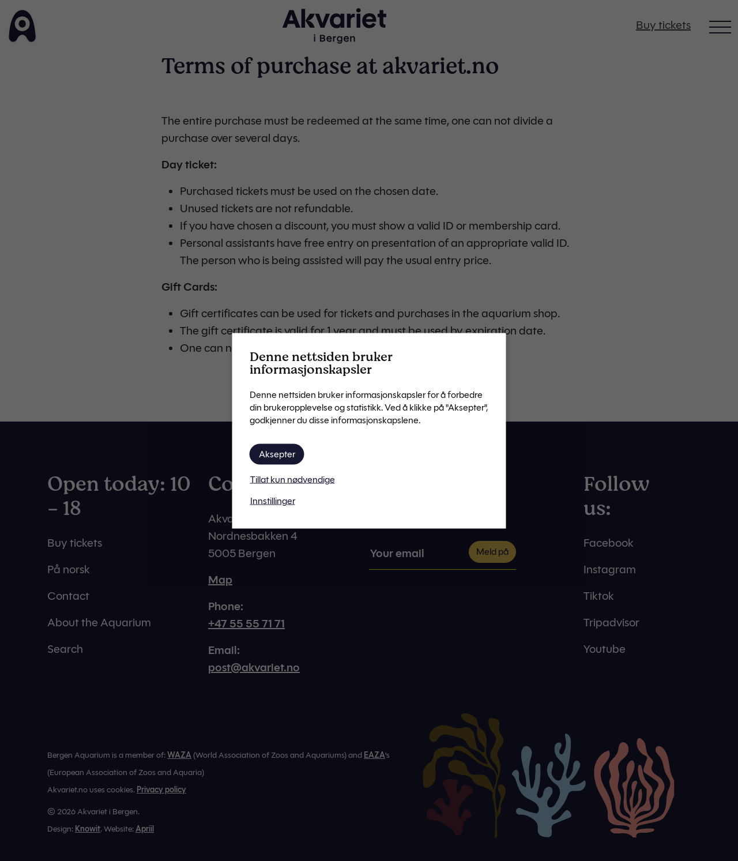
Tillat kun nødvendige (292, 478)
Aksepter (277, 453)
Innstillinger (272, 500)
